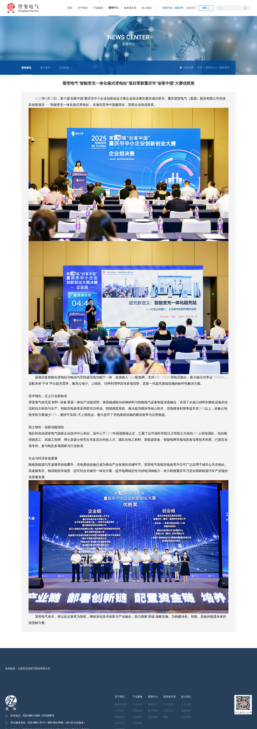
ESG (206, 7)
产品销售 (138, 723)
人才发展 (186, 704)
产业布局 (138, 704)
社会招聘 (186, 716)
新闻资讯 (26, 67)
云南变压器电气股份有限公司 (34, 668)
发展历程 (120, 716)
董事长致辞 (121, 704)
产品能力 (138, 716)
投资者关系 (130, 7)
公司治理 (168, 704)
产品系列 (138, 710)
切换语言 (191, 7)
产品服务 (98, 7)
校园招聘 (186, 710)
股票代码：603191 (173, 7)
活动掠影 (64, 67)
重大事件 (45, 67)
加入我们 (147, 7)
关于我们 (83, 7)
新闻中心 (114, 7)
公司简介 (120, 710)
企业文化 (120, 723)
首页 (69, 7)
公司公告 (168, 710)
